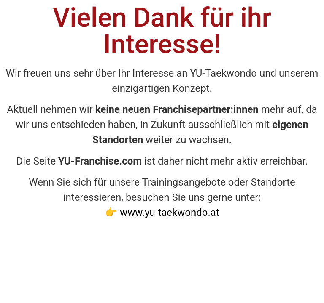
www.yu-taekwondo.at (169, 212)
